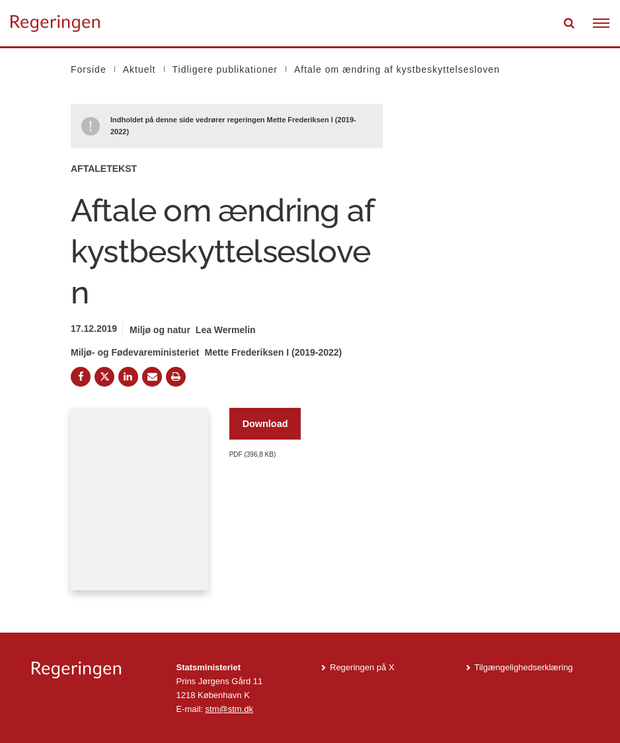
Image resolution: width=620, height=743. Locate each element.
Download (265, 423)
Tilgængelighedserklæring (524, 667)
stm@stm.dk (229, 709)
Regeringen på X (362, 667)
